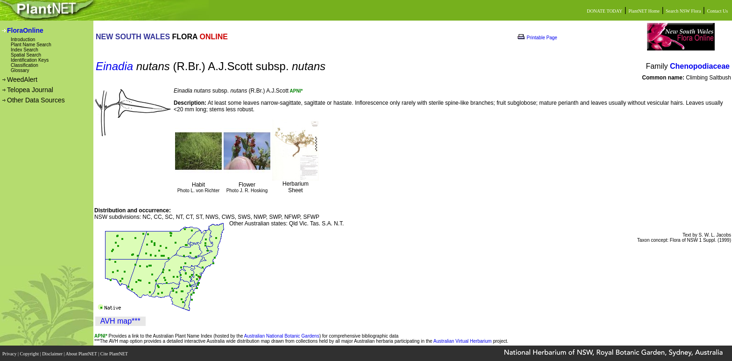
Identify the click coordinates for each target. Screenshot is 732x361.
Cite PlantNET (114, 352)
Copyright (30, 352)
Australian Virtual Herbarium (462, 341)
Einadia (114, 66)
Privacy (10, 352)
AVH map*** (120, 321)
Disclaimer (52, 352)
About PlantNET (81, 352)
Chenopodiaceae (700, 66)
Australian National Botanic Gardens (281, 336)
